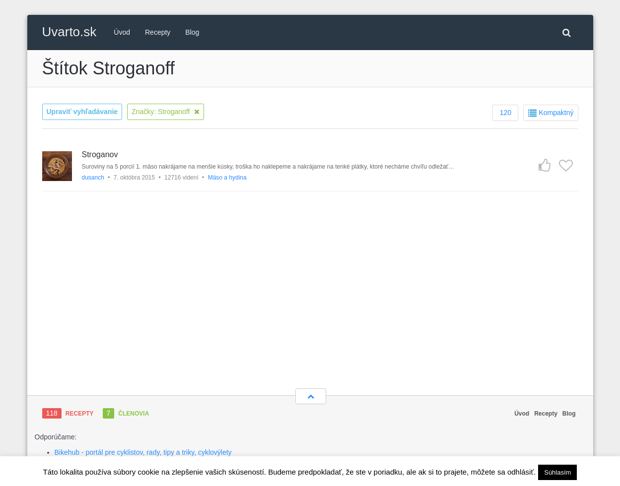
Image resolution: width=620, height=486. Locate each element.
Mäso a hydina (227, 177)
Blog (192, 32)
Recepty (157, 32)
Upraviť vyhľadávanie (82, 112)
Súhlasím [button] (557, 472)
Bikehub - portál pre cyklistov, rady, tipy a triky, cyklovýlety (143, 452)
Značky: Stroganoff (166, 112)
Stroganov (100, 154)
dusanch (93, 177)
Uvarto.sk (69, 31)
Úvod (122, 32)
